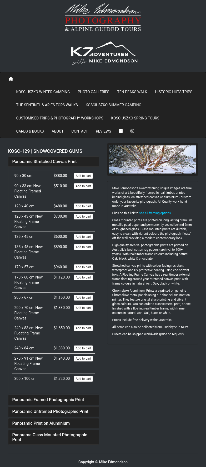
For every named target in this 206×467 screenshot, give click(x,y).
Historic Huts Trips (173, 92)
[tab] (53, 162)
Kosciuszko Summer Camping (113, 105)
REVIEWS (103, 131)
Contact (80, 131)
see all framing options (155, 213)
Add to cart (83, 176)
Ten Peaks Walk (132, 92)
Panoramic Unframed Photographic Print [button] (50, 411)
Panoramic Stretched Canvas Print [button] (44, 161)
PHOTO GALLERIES (93, 92)
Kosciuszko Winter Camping (43, 92)
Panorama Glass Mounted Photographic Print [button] (49, 437)
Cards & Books (30, 131)
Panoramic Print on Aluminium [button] (41, 423)
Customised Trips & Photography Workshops (59, 118)
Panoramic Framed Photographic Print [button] (48, 399)
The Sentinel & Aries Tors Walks (47, 105)
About (58, 131)
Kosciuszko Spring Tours (135, 118)
